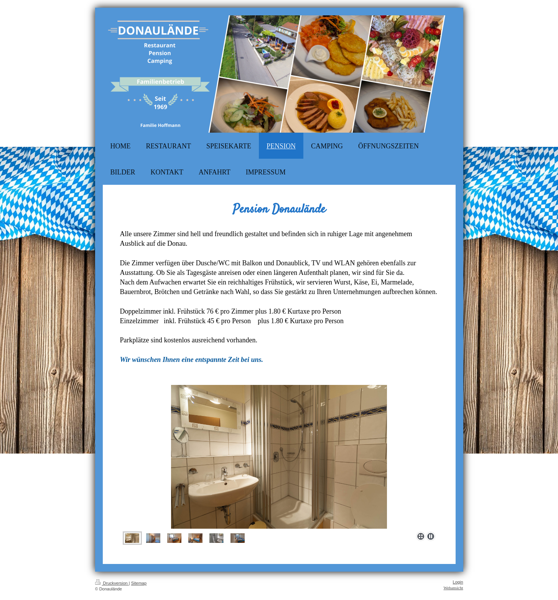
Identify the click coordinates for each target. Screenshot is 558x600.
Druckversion (112, 583)
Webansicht (453, 587)
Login (458, 582)
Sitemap (138, 583)
